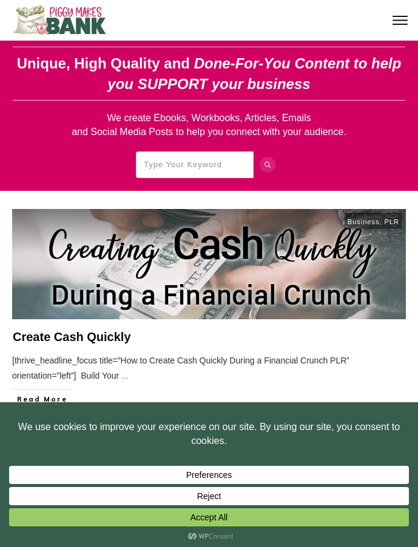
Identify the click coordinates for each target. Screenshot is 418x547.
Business (364, 221)
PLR (392, 221)
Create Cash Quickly (72, 336)
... (125, 375)
